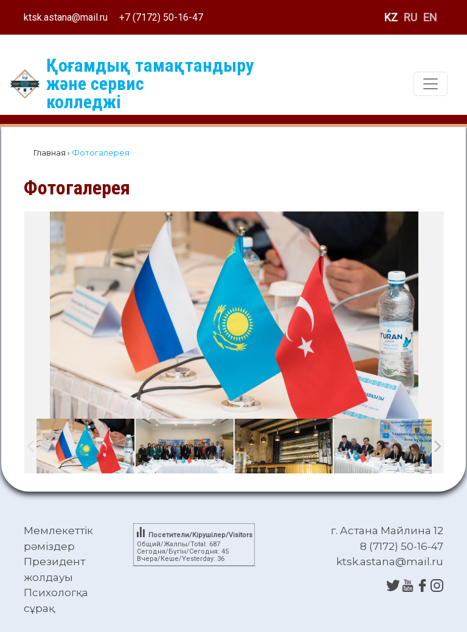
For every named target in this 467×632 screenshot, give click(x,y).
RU (410, 17)
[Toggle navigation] (430, 84)
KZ (391, 17)
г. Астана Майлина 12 (387, 530)
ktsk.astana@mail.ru (66, 17)
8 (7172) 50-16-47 (401, 546)
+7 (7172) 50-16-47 (161, 17)
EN (430, 17)
